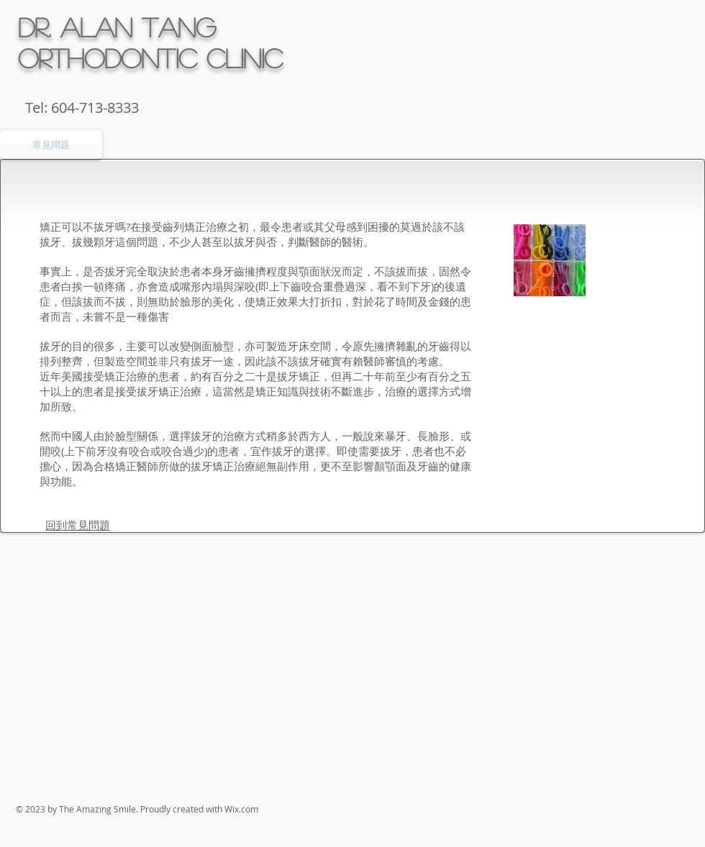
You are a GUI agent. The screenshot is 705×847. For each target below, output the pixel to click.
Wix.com (241, 809)
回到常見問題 (77, 525)
